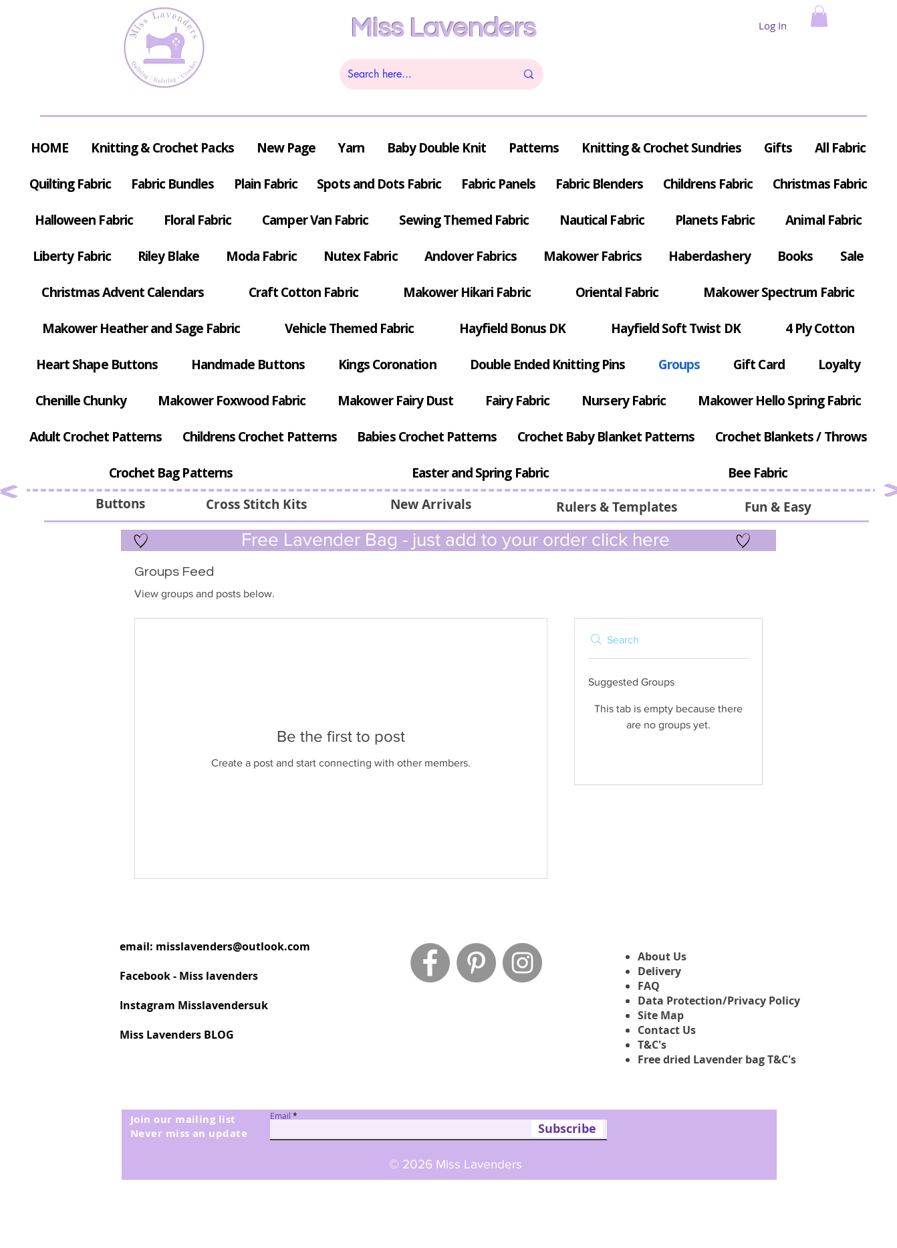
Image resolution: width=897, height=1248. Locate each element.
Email (280, 1116)
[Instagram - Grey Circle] (522, 962)
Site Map (661, 1015)
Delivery (659, 971)
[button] (819, 16)
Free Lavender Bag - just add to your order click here (453, 539)
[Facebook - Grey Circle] (430, 962)
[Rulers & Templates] (616, 507)
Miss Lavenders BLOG (177, 1034)
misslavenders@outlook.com (233, 946)
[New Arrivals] (430, 504)
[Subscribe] (567, 1128)
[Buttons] (120, 503)
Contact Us (667, 1030)
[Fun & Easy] (778, 507)
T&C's (652, 1044)
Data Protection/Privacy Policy (719, 1000)
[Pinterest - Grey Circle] (476, 962)
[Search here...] (422, 74)
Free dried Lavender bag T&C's (717, 1059)
